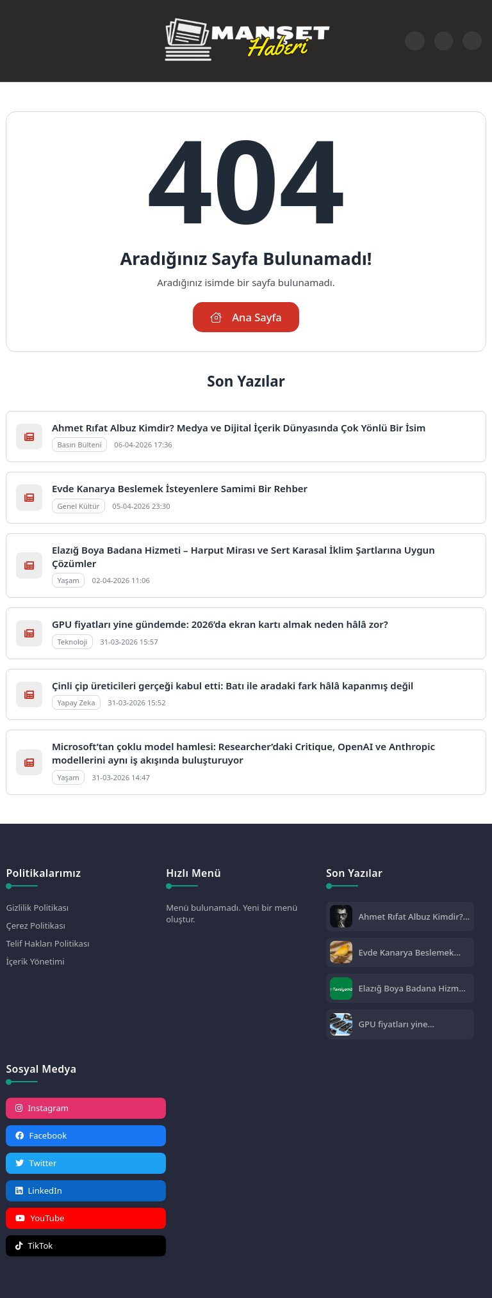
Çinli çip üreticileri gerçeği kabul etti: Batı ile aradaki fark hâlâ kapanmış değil (232, 685)
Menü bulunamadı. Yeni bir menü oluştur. (231, 913)
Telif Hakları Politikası (47, 943)
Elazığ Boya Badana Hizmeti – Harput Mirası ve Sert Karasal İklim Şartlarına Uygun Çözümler (414, 988)
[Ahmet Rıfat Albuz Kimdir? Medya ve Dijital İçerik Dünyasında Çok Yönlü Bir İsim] (341, 917)
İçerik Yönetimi (35, 961)
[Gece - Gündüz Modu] (472, 46)
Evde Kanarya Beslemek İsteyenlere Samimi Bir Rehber (180, 488)
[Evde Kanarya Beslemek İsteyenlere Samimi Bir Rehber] (341, 953)
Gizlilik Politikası (37, 907)
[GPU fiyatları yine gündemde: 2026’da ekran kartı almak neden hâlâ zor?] (341, 1025)
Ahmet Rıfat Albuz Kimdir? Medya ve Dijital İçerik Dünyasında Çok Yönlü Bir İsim (239, 427)
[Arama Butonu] (443, 40)
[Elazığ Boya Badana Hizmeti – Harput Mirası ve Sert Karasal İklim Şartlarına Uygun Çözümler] (341, 989)
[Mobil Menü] (15, 41)
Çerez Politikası (35, 925)
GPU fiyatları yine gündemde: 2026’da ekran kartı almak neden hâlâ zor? (220, 624)
